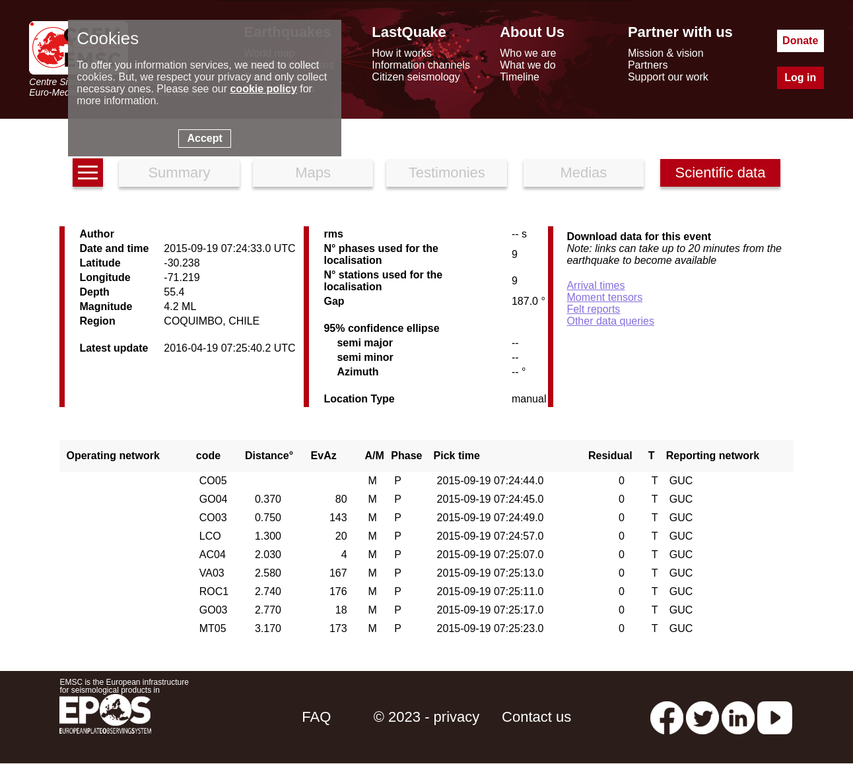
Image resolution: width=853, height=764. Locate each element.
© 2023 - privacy (427, 717)
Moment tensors (604, 297)
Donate (800, 40)
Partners (647, 65)
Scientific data (720, 172)
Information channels (421, 65)
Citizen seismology (416, 76)
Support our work (668, 76)
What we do (527, 65)
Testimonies (447, 172)
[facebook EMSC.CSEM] (666, 717)
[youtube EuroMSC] (774, 717)
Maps (313, 172)
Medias (583, 172)
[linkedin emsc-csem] (738, 717)
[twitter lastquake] (702, 717)
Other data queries (610, 321)
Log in (800, 77)
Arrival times (595, 285)
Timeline (519, 76)
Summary (179, 172)
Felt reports (593, 309)
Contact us (536, 717)
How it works (402, 53)
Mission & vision (666, 53)
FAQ (316, 717)
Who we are (528, 53)
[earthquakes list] (88, 172)
